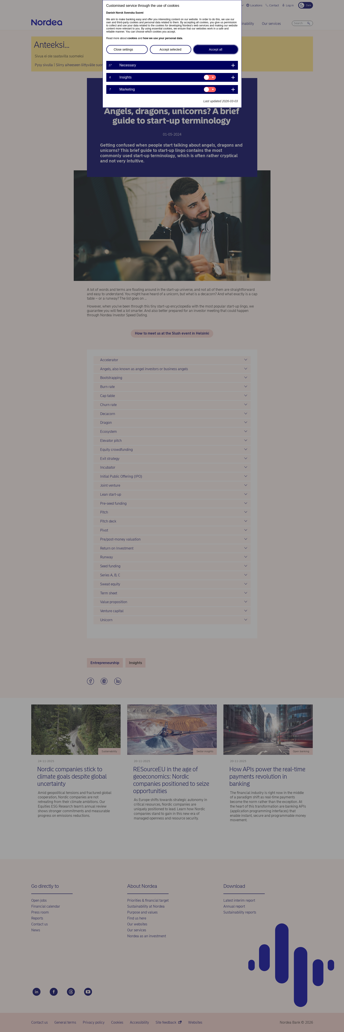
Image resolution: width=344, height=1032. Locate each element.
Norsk (119, 12)
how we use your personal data (162, 38)
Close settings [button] (123, 49)
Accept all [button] (215, 49)
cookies (132, 38)
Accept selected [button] (170, 49)
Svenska (129, 12)
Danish (110, 12)
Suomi (139, 12)
